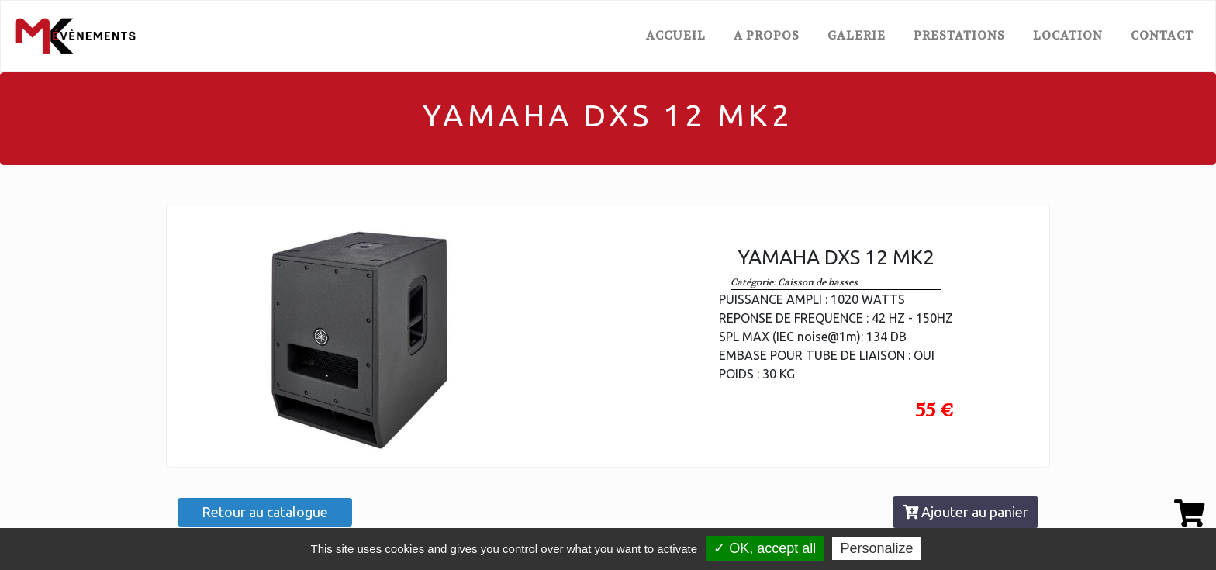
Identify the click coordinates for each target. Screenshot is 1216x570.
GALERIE (856, 35)
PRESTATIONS (959, 35)
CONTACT (1162, 35)
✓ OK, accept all (764, 548)
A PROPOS (767, 35)
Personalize (876, 548)
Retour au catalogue (265, 512)
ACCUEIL (679, 34)
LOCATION (1068, 35)
